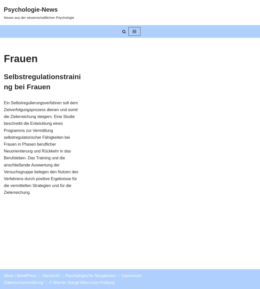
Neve (8, 276)
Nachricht (51, 276)
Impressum (132, 276)
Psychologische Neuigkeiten (90, 276)
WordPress (27, 276)
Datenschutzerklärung (23, 282)
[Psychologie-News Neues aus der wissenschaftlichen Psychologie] (39, 13)
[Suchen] (124, 31)
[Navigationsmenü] (134, 31)
